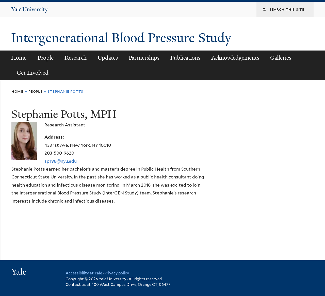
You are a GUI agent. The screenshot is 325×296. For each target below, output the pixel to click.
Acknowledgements (235, 57)
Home (18, 57)
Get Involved (32, 72)
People (46, 57)
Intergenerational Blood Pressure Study (123, 37)
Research (75, 57)
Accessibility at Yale (84, 273)
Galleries (280, 57)
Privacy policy (116, 273)
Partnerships (144, 57)
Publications (185, 57)
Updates (108, 57)
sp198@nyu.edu (60, 161)
